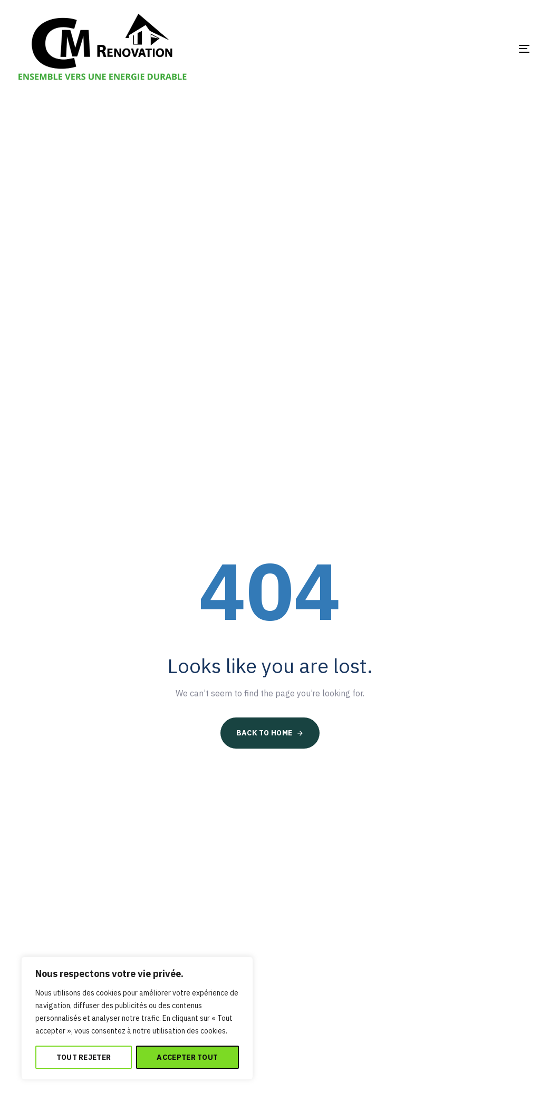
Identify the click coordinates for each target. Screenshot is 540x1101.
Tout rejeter (83, 1057)
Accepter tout (187, 1057)
